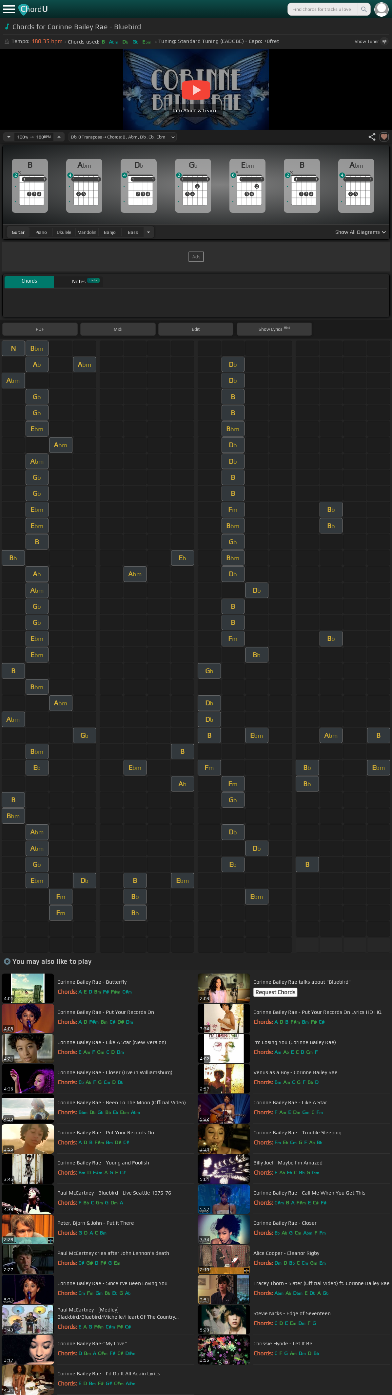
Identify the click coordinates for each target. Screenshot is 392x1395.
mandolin (86, 232)
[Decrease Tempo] (8, 136)
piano (41, 232)
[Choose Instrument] (148, 232)
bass (133, 232)
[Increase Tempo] (59, 136)
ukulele (64, 232)
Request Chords (275, 992)
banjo (110, 232)
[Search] (363, 9)
